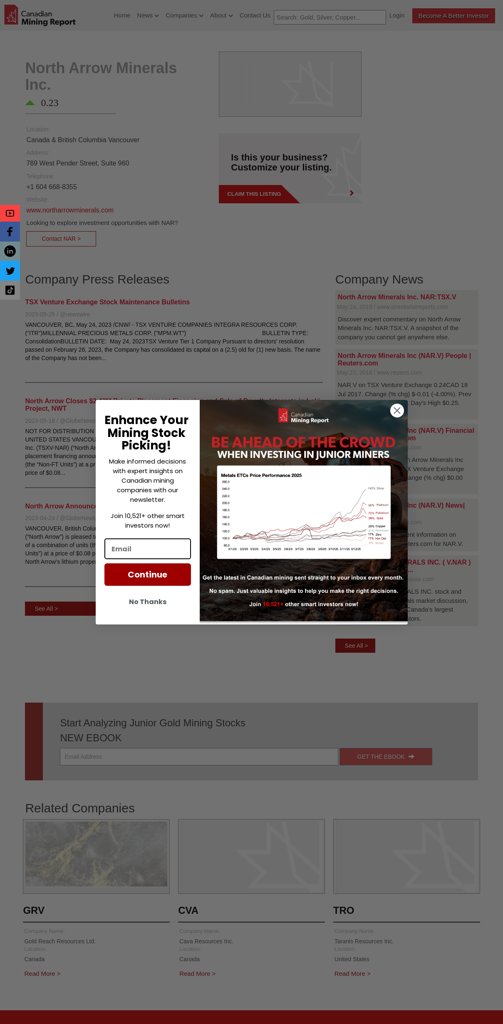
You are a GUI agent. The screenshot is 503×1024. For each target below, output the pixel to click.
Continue (147, 574)
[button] (10, 213)
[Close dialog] (397, 410)
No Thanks (147, 602)
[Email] (147, 548)
